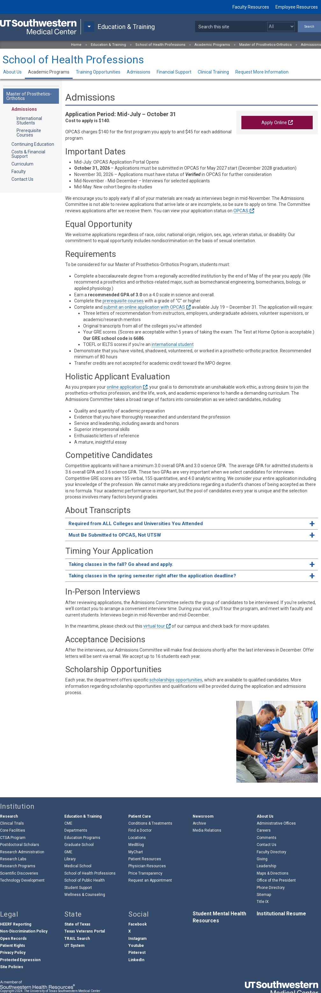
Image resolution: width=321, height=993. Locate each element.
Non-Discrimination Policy (23, 931)
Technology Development (22, 880)
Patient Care (139, 816)
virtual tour (154, 626)
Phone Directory (271, 887)
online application (124, 387)
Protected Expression (20, 960)
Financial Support (174, 71)
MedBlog (136, 844)
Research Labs (13, 859)
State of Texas (77, 924)
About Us (12, 71)
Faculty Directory (271, 852)
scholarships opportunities (175, 679)
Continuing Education (32, 144)
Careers (264, 830)
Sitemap (264, 894)
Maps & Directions (273, 873)
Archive (199, 823)
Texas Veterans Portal (84, 931)
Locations (137, 837)
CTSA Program (12, 837)
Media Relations (207, 830)
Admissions (311, 45)
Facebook (137, 924)
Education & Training (108, 45)
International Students (29, 120)
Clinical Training (213, 71)
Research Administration (22, 852)
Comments (266, 837)
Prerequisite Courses (29, 132)
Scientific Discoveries (19, 873)
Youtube (136, 945)
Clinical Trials (12, 823)
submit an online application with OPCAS (144, 307)
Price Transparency (145, 873)
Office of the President (276, 880)
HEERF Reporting (15, 924)
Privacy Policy (12, 952)
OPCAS (240, 210)
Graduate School (79, 844)
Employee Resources (296, 7)
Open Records (13, 938)
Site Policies (11, 967)
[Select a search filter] (281, 26)
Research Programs (17, 866)
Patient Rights (12, 945)
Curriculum (22, 163)
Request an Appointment (150, 880)
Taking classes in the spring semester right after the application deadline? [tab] (152, 576)
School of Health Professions (160, 45)
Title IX (263, 901)
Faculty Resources (250, 7)
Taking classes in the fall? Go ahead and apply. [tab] (120, 564)
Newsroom (203, 816)
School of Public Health (84, 880)
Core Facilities (12, 830)
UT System (74, 945)
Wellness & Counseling (84, 894)
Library (70, 859)
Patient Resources (144, 859)
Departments (75, 830)
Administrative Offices (276, 823)
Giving (262, 859)
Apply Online (274, 122)
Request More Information (262, 71)
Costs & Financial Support (28, 154)
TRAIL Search (77, 938)
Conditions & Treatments (150, 823)
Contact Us (22, 179)
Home (76, 45)
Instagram (137, 938)
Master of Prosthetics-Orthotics (265, 45)
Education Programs (82, 837)
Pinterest (137, 952)
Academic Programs (212, 45)
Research (9, 816)
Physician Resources (147, 866)
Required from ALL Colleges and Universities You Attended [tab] (135, 523)
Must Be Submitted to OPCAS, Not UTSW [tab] (114, 535)
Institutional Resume (281, 914)
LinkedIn (136, 960)
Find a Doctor (140, 830)
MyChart (135, 852)
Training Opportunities (98, 71)
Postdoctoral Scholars (19, 844)
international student (173, 344)
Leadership (266, 866)
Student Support (78, 887)
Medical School (77, 866)
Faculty (18, 171)
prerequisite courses (123, 300)
